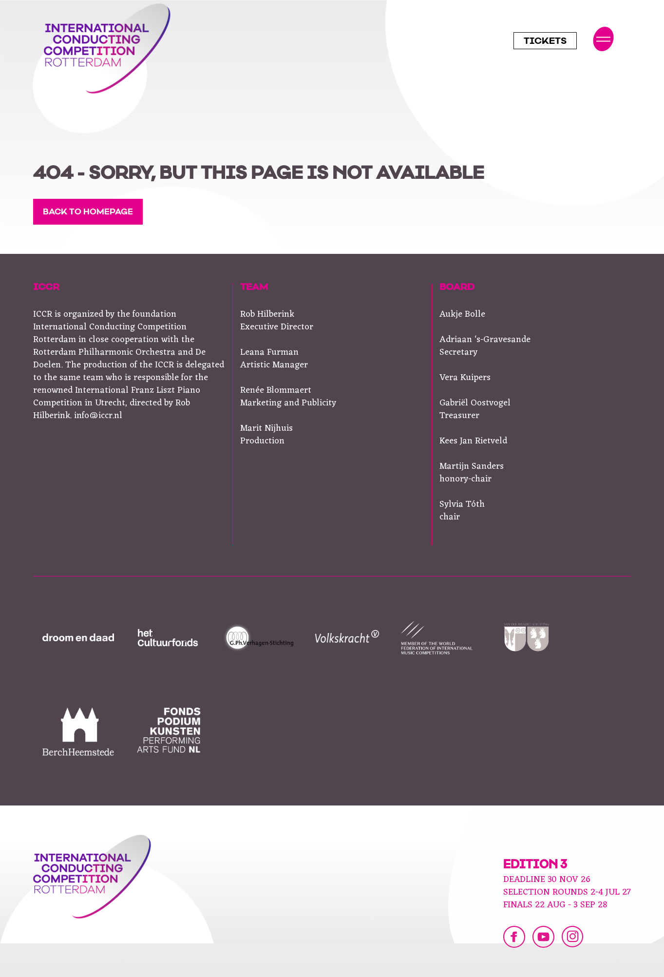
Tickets (545, 42)
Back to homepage (88, 212)
